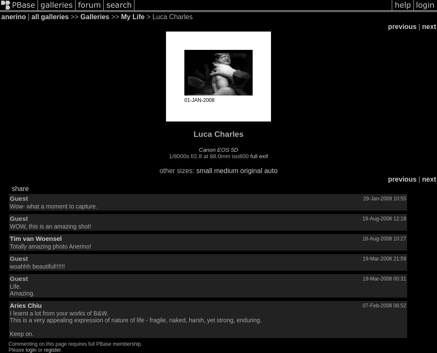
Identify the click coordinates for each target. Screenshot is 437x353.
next (429, 26)
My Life (133, 16)
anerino (13, 16)
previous (402, 26)
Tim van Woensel (36, 238)
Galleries (95, 16)
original (251, 170)
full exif (259, 156)
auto (270, 170)
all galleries (50, 16)
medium (226, 170)
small (204, 170)
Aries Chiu (26, 305)
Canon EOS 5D (218, 150)
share (20, 188)
